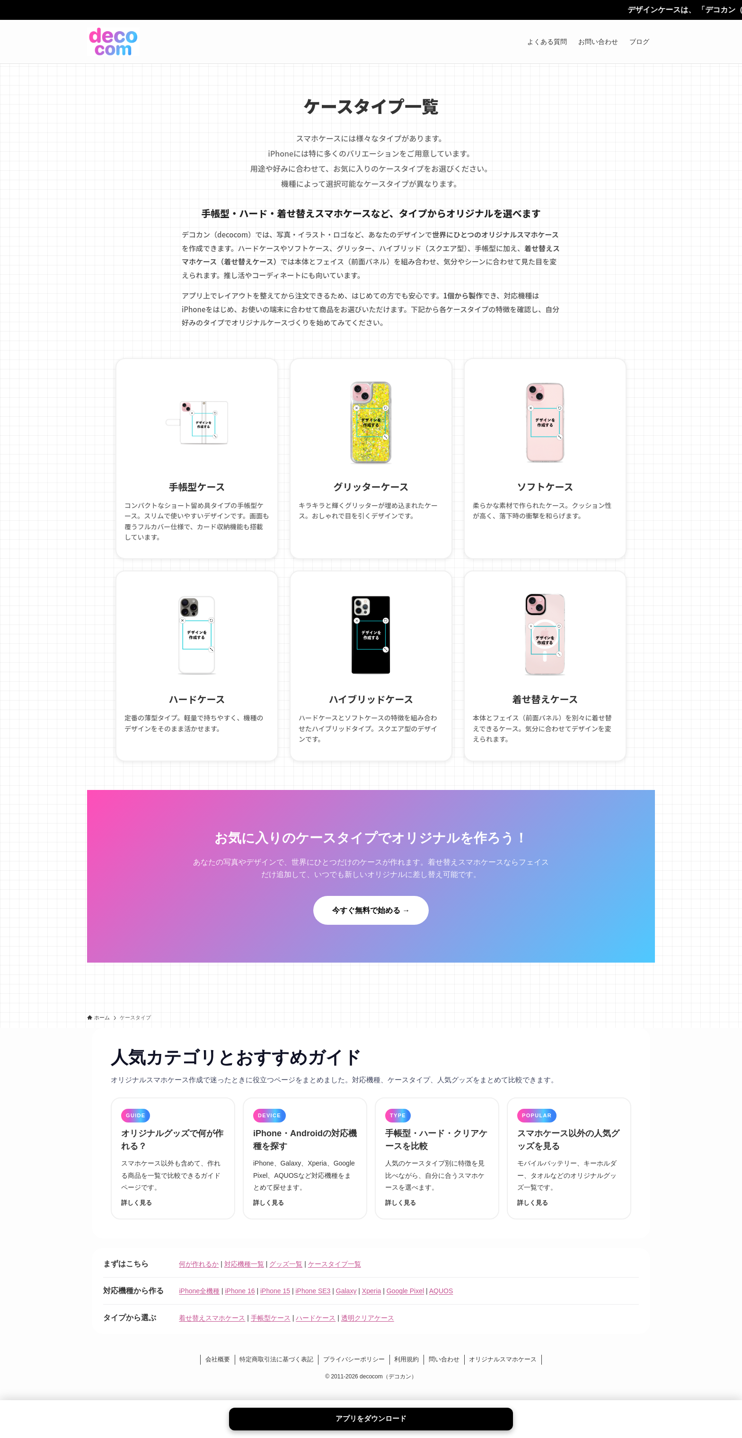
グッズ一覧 (285, 1275)
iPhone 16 (240, 1302)
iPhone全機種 (199, 1302)
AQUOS (441, 1302)
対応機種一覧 (244, 1275)
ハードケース (316, 1329)
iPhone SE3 (312, 1302)
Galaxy (346, 1302)
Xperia (371, 1302)
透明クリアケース (367, 1329)
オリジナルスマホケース (503, 1370)
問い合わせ (444, 1370)
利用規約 (406, 1370)
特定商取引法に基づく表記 (276, 1370)
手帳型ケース (271, 1329)
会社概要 (217, 1370)
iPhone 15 (275, 1302)
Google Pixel (405, 1302)
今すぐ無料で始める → (371, 921)
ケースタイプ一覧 (334, 1275)
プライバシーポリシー (354, 1370)
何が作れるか (199, 1275)
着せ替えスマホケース (212, 1329)
